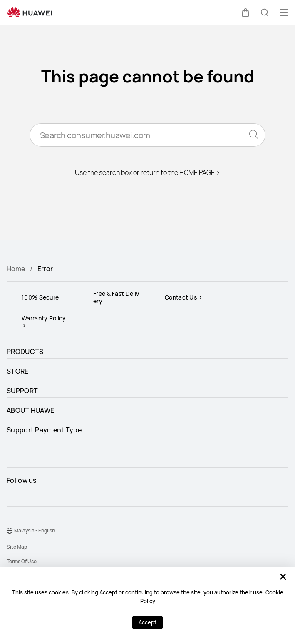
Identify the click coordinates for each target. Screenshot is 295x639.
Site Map (17, 546)
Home (16, 268)
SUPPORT (22, 391)
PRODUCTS (25, 351)
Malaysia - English (34, 530)
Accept (147, 622)
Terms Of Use (22, 561)
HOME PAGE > (199, 172)
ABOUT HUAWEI (31, 410)
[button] (245, 12)
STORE (18, 371)
